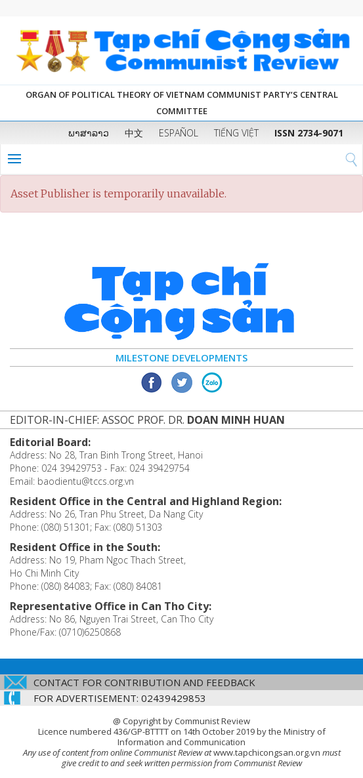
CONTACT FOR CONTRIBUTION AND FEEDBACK (144, 682)
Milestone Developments (181, 357)
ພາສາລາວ (88, 133)
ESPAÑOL (178, 133)
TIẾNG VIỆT (236, 133)
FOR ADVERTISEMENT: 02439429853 (119, 698)
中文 (134, 133)
